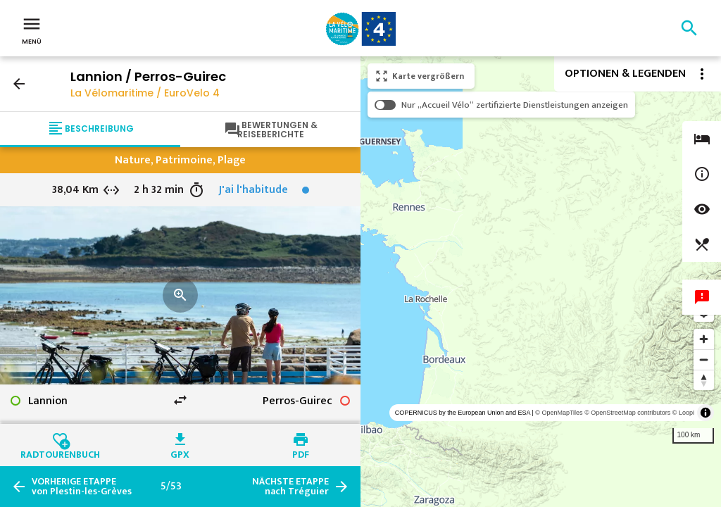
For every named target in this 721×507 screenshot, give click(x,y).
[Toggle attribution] (705, 412)
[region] (540, 281)
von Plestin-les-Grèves (82, 486)
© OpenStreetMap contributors (627, 412)
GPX (179, 452)
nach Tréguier (290, 486)
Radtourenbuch (60, 452)
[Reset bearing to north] (704, 380)
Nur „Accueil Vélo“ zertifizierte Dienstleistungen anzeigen (514, 105)
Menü (31, 29)
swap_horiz (180, 400)
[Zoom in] (704, 339)
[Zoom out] (704, 359)
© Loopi (683, 412)
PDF (300, 452)
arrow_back (19, 83)
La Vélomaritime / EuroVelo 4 (145, 93)
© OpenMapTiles (558, 412)
